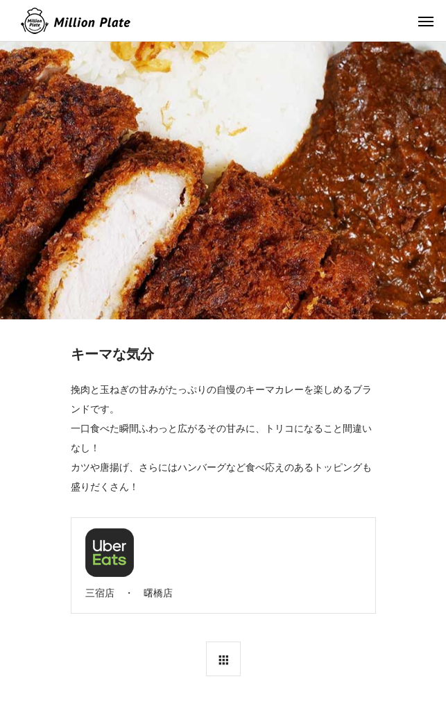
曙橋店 (158, 592)
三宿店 (99, 592)
